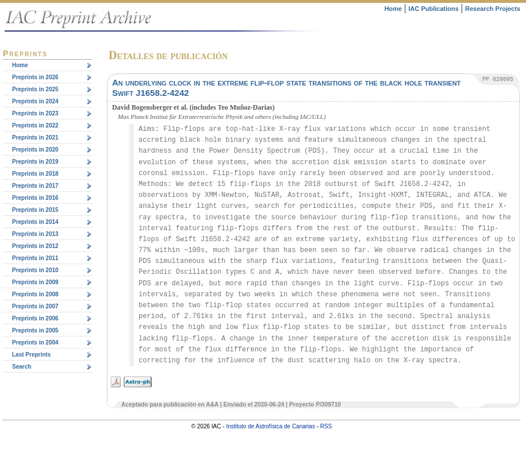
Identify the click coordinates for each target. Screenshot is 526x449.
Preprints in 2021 (35, 137)
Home (393, 8)
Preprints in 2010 (35, 270)
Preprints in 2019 (35, 161)
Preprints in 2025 (35, 89)
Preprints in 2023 (35, 113)
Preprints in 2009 (35, 282)
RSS (326, 426)
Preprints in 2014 (35, 222)
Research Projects (492, 8)
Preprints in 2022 (35, 125)
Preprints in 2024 (35, 101)
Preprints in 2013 (35, 234)
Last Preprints (31, 354)
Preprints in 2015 (35, 210)
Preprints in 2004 (35, 342)
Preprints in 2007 (35, 306)
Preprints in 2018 (35, 174)
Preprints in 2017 (35, 186)
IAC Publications (433, 8)
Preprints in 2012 (35, 246)
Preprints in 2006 (35, 318)
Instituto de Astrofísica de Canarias (270, 426)
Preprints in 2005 (35, 330)
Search (21, 366)
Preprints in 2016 (35, 198)
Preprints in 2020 (35, 149)
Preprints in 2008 (35, 294)
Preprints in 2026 (35, 77)
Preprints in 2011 (35, 258)
